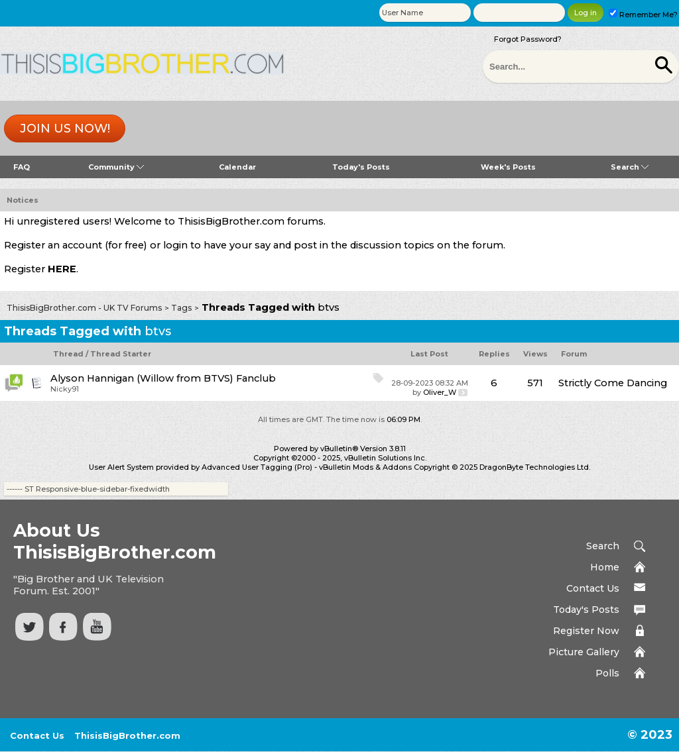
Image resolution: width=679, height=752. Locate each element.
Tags (181, 308)
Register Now (586, 631)
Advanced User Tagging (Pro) (257, 467)
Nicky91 (64, 389)
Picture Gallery (583, 652)
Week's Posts (508, 167)
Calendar (237, 167)
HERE (62, 269)
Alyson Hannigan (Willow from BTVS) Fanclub (163, 378)
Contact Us (592, 588)
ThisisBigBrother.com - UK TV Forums (84, 308)
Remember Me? (643, 14)
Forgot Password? (528, 39)
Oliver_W (439, 392)
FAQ (21, 167)
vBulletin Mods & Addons (365, 467)
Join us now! (65, 128)
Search (629, 167)
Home (604, 567)
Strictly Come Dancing (612, 383)
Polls (607, 673)
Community (116, 167)
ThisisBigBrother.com (127, 735)
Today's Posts (361, 167)
